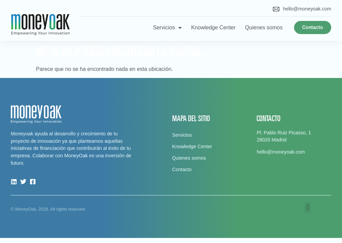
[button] (308, 207)
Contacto (182, 169)
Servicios (167, 28)
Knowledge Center (213, 27)
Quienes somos (264, 27)
